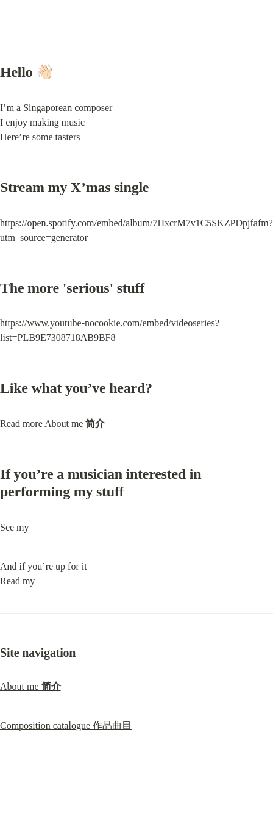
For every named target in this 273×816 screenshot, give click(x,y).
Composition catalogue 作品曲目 (66, 725)
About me (74, 423)
